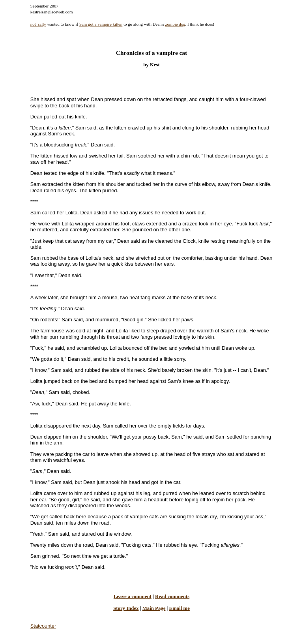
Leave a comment (133, 596)
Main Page (154, 608)
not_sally (38, 24)
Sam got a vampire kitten (100, 24)
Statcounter (43, 626)
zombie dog (175, 24)
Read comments (172, 596)
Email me (179, 608)
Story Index (125, 608)
